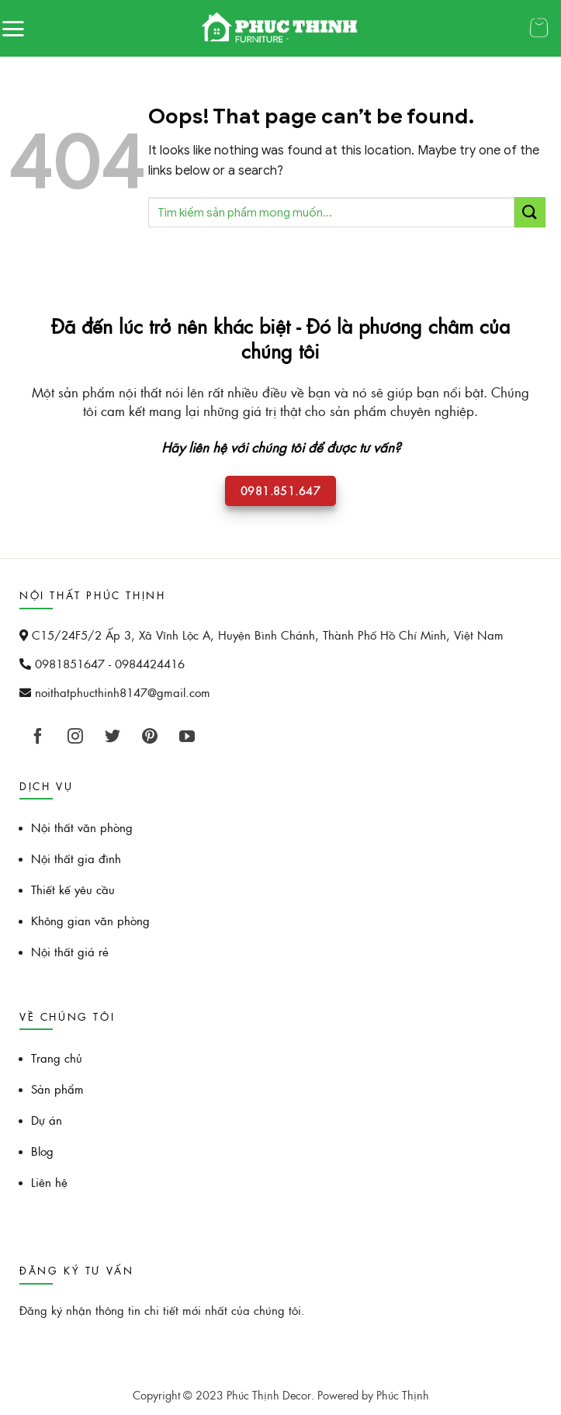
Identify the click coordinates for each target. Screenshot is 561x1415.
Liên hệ (49, 1182)
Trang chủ (56, 1057)
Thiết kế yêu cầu (73, 889)
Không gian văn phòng (90, 920)
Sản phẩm (57, 1088)
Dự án (46, 1120)
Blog (42, 1151)
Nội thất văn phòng (82, 827)
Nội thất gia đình (76, 858)
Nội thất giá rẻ (70, 951)
